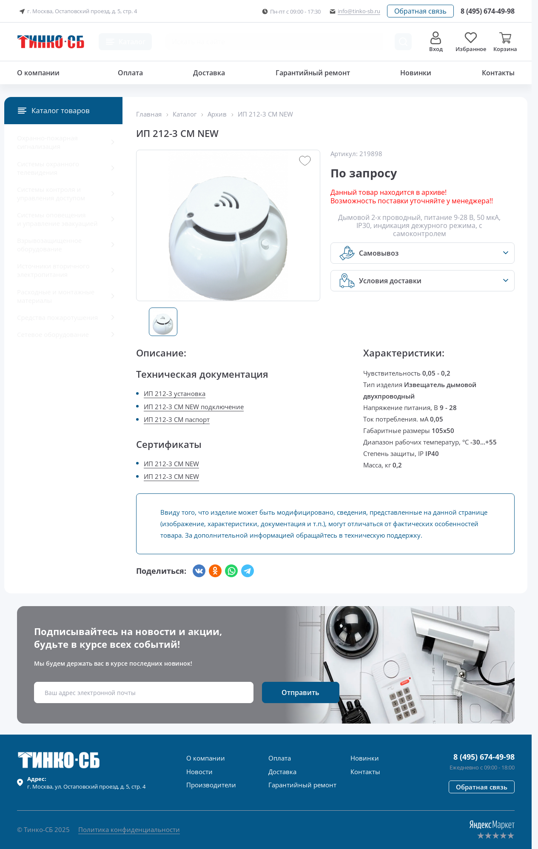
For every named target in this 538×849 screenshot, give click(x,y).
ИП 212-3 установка (174, 393)
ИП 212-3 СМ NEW (171, 463)
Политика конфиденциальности (129, 829)
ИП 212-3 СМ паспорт (177, 419)
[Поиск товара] (403, 41)
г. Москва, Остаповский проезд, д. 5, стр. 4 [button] (77, 11)
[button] (420, 11)
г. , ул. (86, 782)
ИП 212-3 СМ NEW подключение (194, 406)
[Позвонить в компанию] (488, 11)
